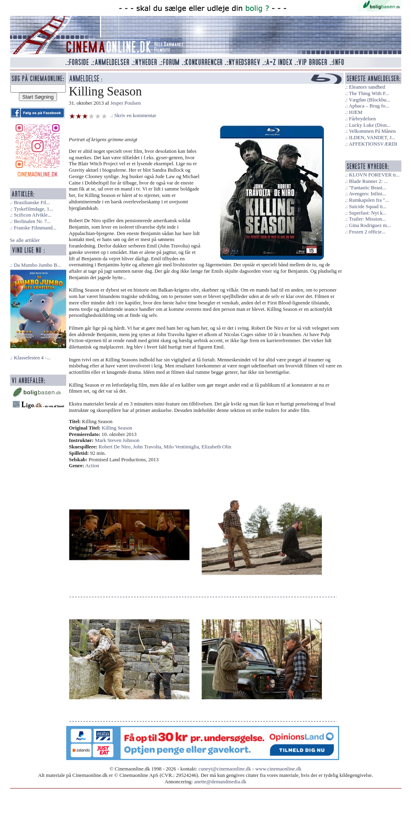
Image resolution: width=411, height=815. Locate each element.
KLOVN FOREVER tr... (374, 175)
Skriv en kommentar (135, 115)
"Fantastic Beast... (367, 188)
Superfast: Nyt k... (367, 213)
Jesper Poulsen (125, 103)
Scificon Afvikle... (32, 215)
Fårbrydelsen (362, 119)
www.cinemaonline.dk (278, 769)
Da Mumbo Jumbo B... (37, 265)
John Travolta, (148, 447)
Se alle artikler (25, 240)
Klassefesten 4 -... (32, 358)
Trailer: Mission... (367, 219)
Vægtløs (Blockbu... (369, 100)
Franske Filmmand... (35, 228)
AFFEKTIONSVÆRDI (373, 144)
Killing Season (117, 428)
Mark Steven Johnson (117, 440)
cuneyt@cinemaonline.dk (225, 769)
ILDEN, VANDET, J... (372, 137)
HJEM (355, 112)
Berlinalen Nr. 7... (32, 221)
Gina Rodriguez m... (370, 225)
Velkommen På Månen (372, 131)
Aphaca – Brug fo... (369, 106)
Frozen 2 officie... (367, 232)
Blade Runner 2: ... (368, 181)
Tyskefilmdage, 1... (33, 209)
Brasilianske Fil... (32, 202)
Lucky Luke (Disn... (369, 125)
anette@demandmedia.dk (220, 782)
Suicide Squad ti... (367, 206)
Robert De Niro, (116, 447)
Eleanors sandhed (367, 87)
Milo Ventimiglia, (182, 447)
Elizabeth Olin (216, 447)
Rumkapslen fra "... (369, 200)
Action (92, 465)
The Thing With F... (369, 93)
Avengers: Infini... (367, 194)
